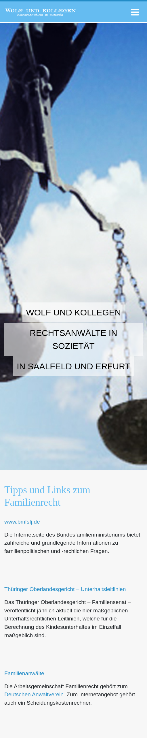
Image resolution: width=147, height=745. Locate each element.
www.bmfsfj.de (22, 522)
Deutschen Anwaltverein (34, 694)
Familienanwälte (24, 673)
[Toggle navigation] (134, 10)
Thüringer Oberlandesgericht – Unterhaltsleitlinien (65, 589)
